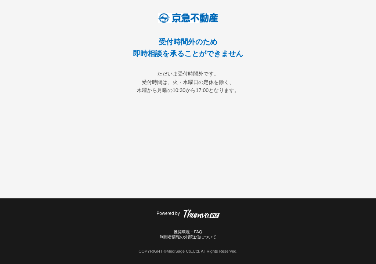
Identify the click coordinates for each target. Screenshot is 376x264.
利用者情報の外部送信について (188, 237)
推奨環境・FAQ (188, 232)
